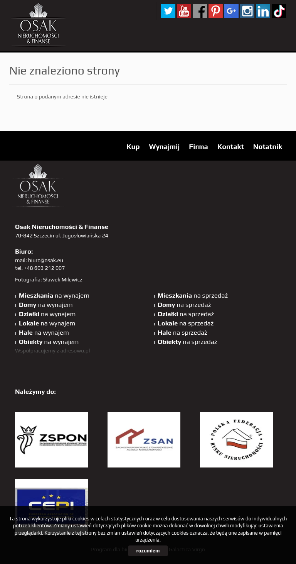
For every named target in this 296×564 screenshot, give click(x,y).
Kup (133, 146)
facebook (200, 11)
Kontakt (230, 146)
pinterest (216, 11)
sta (247, 11)
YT (184, 11)
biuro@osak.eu (45, 260)
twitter (168, 11)
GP (231, 11)
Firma (198, 146)
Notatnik (267, 146)
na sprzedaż (193, 295)
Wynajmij (164, 146)
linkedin (263, 11)
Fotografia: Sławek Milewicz (48, 279)
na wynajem (54, 295)
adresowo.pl (75, 350)
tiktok (279, 11)
